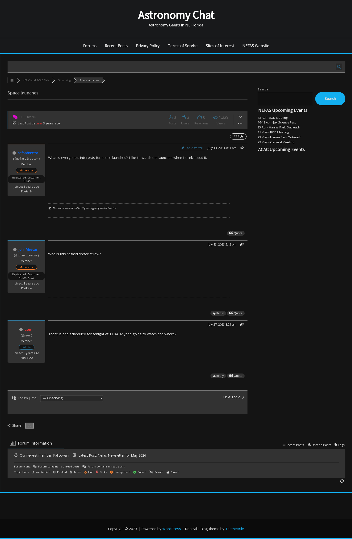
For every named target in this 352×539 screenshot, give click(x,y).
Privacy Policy (147, 45)
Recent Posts (116, 45)
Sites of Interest (220, 45)
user (39, 123)
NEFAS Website (255, 45)
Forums (89, 45)
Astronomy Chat (176, 15)
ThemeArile (234, 528)
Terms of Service (182, 45)
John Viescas (28, 249)
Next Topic (233, 397)
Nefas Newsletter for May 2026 (122, 455)
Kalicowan (61, 455)
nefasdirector (28, 153)
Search (263, 89)
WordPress (171, 528)
